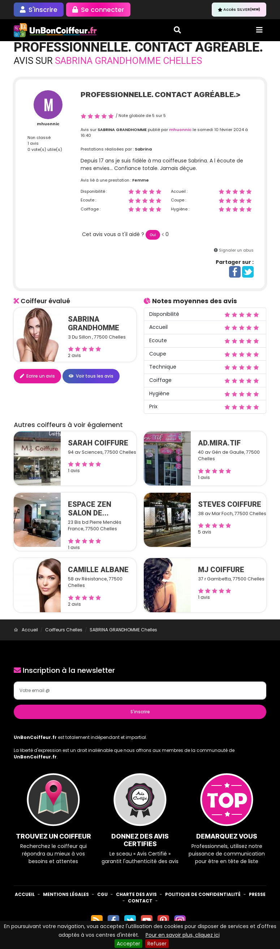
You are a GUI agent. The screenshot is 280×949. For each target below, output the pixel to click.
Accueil (25, 894)
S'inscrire (140, 712)
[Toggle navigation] (259, 30)
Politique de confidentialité (203, 894)
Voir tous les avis (91, 376)
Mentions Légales (66, 894)
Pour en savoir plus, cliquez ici (183, 935)
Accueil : (179, 191)
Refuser (157, 943)
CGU (102, 894)
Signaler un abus (236, 250)
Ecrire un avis (37, 376)
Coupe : (178, 200)
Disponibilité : (94, 191)
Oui (153, 235)
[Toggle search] (177, 30)
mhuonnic (48, 124)
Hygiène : (180, 209)
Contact (140, 901)
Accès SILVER (239, 9)
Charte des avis (136, 894)
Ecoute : (88, 200)
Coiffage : (90, 209)
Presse (257, 894)
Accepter (128, 943)
